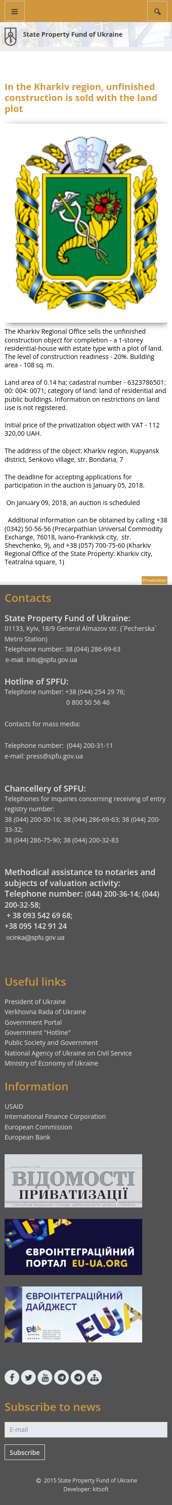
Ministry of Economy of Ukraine (51, 1063)
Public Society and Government (51, 1042)
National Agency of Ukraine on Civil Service (68, 1053)
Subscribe (25, 1452)
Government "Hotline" (38, 1032)
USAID (14, 1106)
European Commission (38, 1127)
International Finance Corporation (55, 1116)
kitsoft (101, 1489)
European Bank (27, 1137)
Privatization (154, 580)
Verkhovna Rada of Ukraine (45, 1011)
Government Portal (33, 1022)
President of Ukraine (35, 1001)
